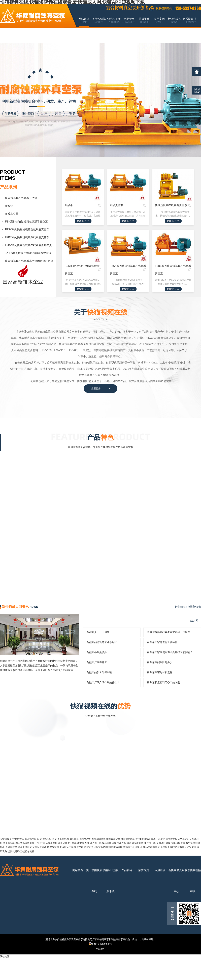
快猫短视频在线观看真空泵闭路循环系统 (29, 260)
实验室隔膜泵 (109, 843)
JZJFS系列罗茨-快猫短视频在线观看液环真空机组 (30, 253)
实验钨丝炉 (85, 839)
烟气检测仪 (171, 839)
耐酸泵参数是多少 (97, 652)
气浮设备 (121, 843)
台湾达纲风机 (128, 839)
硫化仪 (139, 847)
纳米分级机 (9, 843)
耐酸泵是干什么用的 (98, 632)
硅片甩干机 (96, 843)
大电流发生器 (178, 843)
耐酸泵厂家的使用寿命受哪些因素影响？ (169, 652)
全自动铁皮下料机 (67, 843)
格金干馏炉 (23, 847)
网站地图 (100, 948)
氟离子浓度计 (158, 839)
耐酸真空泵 (11, 213)
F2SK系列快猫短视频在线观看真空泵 (27, 229)
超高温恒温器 (32, 839)
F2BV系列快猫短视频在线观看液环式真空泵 (30, 245)
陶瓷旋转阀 (53, 847)
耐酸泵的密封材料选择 (159, 672)
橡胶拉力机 (83, 843)
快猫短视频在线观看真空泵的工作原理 (168, 632)
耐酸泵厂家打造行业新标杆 (162, 642)
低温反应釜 (11, 847)
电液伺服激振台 (135, 843)
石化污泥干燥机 (38, 847)
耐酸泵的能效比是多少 (159, 662)
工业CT (39, 843)
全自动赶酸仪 (163, 843)
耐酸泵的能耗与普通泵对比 (102, 642)
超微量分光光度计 (186, 847)
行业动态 (180, 606)
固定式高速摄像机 (24, 843)
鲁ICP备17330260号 (101, 944)
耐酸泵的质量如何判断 (99, 672)
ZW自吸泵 (183, 839)
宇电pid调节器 (143, 839)
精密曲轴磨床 (115, 847)
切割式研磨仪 (15, 851)
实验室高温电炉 (151, 847)
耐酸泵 (9, 205)
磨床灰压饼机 (50, 843)
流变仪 (55, 839)
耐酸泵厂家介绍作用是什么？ (103, 682)
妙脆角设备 (18, 839)
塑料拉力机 (129, 847)
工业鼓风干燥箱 (67, 847)
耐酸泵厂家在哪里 (97, 662)
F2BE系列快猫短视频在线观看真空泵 (27, 237)
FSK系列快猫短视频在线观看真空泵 (26, 221)
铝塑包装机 (28, 851)
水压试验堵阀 (101, 847)
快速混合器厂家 (168, 847)
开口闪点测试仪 (85, 847)
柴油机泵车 (45, 839)
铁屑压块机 (73, 839)
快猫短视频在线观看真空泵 (21, 198)
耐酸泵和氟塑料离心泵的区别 (163, 682)
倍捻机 (62, 839)
